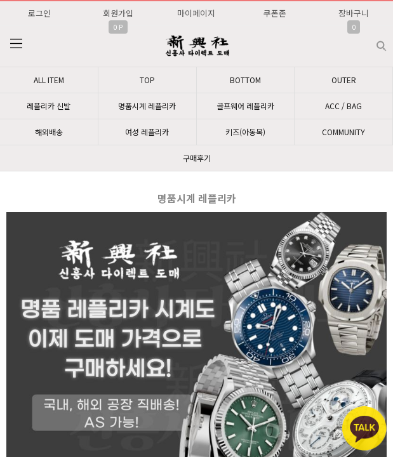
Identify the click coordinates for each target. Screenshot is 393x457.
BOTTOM (245, 79)
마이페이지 (196, 13)
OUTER (343, 79)
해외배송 (49, 131)
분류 (15, 43)
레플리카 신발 (48, 105)
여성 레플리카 (147, 131)
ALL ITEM (49, 79)
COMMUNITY (343, 131)
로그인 (39, 13)
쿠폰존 (274, 13)
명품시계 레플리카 (147, 105)
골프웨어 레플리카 (245, 105)
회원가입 (118, 13)
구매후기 (197, 157)
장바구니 (353, 13)
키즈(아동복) (245, 131)
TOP (147, 79)
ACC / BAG (343, 105)
